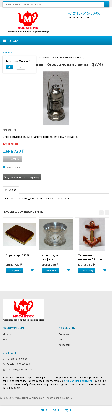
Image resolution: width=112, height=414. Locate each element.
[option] (19, 246)
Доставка (64, 334)
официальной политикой (78, 380)
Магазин (7, 334)
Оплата (63, 339)
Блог (5, 339)
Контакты (64, 344)
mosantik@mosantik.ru (19, 369)
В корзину (13, 270)
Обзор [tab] (10, 189)
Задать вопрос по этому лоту (22, 177)
